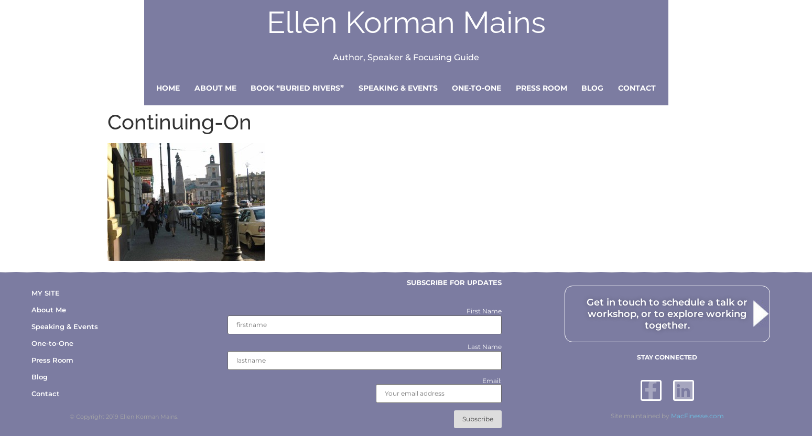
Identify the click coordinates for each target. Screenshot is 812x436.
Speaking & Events (398, 88)
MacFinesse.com (697, 416)
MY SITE (45, 293)
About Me (215, 88)
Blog (592, 88)
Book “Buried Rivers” (297, 88)
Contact (637, 88)
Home (168, 88)
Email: (439, 390)
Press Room (541, 88)
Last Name (485, 347)
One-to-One (476, 88)
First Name (484, 311)
